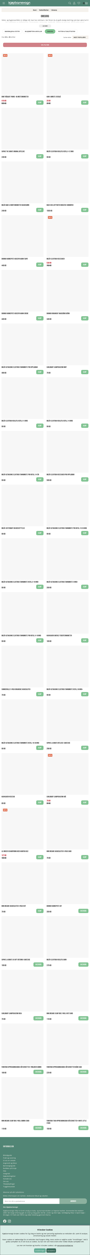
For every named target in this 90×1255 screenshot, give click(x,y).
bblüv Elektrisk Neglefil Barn (57, 960)
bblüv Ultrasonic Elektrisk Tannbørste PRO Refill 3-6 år (20, 474)
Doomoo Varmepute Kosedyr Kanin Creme (15, 313)
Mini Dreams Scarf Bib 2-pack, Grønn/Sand (15, 1121)
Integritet (6, 1174)
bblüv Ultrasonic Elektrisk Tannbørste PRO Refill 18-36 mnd (67, 528)
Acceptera (51, 1250)
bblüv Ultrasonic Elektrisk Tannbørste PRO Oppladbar (20, 367)
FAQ (4, 1171)
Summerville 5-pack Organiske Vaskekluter (16, 689)
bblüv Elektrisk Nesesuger (56, 259)
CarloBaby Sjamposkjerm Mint (57, 367)
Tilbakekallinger (9, 1184)
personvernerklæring (65, 1245)
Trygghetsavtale (9, 1187)
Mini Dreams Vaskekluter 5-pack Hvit (14, 906)
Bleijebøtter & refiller (33, 31)
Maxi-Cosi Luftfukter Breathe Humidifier (60, 205)
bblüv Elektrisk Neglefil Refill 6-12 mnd (60, 151)
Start (35, 10)
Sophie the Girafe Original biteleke (13, 151)
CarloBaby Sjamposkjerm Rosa (12, 1013)
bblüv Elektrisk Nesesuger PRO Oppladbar (60, 474)
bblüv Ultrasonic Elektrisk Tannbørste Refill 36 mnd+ (65, 689)
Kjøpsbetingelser (9, 1176)
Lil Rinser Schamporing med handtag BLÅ (15, 851)
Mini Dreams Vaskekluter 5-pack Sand (59, 851)
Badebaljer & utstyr (12, 31)
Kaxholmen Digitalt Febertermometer (59, 635)
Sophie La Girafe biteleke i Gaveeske (58, 743)
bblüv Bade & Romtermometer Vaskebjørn (15, 205)
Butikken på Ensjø (9, 1168)
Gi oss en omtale (9, 1160)
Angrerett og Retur (10, 1163)
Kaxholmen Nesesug (8, 797)
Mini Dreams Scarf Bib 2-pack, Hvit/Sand (60, 1013)
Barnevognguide (9, 1166)
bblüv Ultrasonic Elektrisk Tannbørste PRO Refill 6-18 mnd (21, 635)
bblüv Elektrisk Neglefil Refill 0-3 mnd (15, 421)
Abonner (73, 1201)
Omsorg (54, 10)
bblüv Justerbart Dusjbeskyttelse (13, 528)
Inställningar (40, 1250)
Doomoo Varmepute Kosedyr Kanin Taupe (15, 259)
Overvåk (83, 911)
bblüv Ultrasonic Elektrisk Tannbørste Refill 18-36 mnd (20, 743)
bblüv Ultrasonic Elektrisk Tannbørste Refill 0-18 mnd (20, 582)
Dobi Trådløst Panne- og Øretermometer (15, 97)
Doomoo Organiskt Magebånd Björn (58, 313)
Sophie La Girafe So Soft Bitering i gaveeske (16, 960)
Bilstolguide (7, 1155)
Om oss (6, 1181)
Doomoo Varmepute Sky (54, 906)
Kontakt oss (7, 1179)
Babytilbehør (44, 10)
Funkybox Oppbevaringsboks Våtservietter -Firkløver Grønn (21, 1067)
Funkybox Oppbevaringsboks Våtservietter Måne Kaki (64, 1067)
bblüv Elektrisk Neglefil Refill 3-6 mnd (60, 421)
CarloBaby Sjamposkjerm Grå (56, 797)
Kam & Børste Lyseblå (54, 97)
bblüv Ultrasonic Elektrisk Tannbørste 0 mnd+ (62, 582)
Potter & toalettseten (66, 31)
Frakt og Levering (9, 1158)
